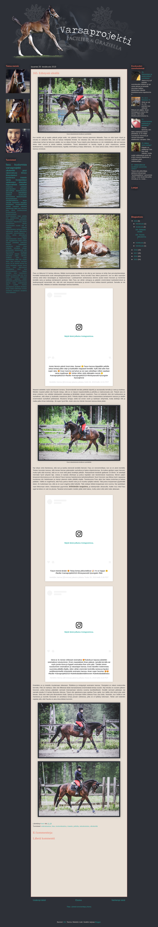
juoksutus (24, 242)
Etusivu (78, 900)
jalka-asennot (23, 267)
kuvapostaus (21, 180)
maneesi (16, 206)
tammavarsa (10, 252)
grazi (24, 170)
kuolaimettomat (11, 212)
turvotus (24, 288)
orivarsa (24, 206)
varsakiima (23, 290)
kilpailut (24, 271)
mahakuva (9, 246)
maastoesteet (10, 225)
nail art (24, 225)
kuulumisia (20, 164)
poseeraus (10, 177)
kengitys (24, 202)
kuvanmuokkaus (11, 214)
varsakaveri (16, 290)
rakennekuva (11, 173)
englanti (24, 237)
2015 (136, 259)
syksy (7, 284)
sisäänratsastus (11, 229)
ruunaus (24, 281)
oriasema (9, 187)
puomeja (15, 281)
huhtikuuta (140, 243)
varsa (8, 180)
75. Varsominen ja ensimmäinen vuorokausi (147, 75)
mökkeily (9, 248)
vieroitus (24, 255)
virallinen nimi (12, 257)
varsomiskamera (19, 233)
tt (26, 229)
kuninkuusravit (22, 210)
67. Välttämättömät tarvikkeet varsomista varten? (139, 167)
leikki (18, 275)
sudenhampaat (22, 283)
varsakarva (9, 290)
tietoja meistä (10, 288)
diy (13, 263)
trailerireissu (17, 288)
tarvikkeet (17, 286)
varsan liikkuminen (20, 231)
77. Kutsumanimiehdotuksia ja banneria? (147, 122)
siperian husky (11, 283)
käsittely (8, 275)
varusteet (9, 255)
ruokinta (24, 227)
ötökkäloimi (12, 292)
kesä (25, 269)
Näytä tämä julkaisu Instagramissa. (79, 336)
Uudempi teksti (39, 900)
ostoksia (24, 187)
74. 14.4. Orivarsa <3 (146, 99)
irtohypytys (9, 221)
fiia (26, 263)
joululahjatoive (10, 269)
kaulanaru (16, 202)
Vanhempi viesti (118, 900)
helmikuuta (140, 246)
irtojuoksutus (18, 221)
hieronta (24, 208)
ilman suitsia (22, 240)
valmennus (9, 231)
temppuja (24, 252)
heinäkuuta (140, 224)
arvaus (8, 263)
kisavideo (8, 273)
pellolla (76, 826)
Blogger (98, 922)
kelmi (19, 269)
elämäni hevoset (19, 263)
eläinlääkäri (22, 193)
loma (25, 275)
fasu (53, 826)
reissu (20, 281)
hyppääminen (13, 240)
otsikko (25, 279)
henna (25, 265)
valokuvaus (11, 182)
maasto (70, 826)
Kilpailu (24, 259)
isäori (14, 267)
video (16, 255)
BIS (20, 259)
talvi (25, 250)
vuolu (25, 257)
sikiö (15, 208)
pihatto (24, 248)
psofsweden (10, 250)
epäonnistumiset (11, 239)
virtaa (7, 292)
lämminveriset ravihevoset (19, 277)
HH (65, 922)
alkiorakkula (23, 235)
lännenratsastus (11, 216)
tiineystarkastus (11, 199)
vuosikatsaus (10, 259)
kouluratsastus (61, 826)
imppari (8, 242)
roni (7, 218)
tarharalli (9, 193)
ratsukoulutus (84, 826)
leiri (22, 275)
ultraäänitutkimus (12, 200)
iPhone (8, 267)
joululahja (16, 242)
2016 (136, 256)
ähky (17, 259)
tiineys (24, 173)
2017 (136, 253)
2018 (136, 250)
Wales (7, 261)
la (11, 275)
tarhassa (19, 229)
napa (19, 216)
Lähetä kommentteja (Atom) (81, 907)
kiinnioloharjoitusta (11, 271)
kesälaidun (10, 204)
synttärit (15, 284)
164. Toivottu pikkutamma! (140, 237)
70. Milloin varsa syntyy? (146, 144)
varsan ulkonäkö (21, 254)
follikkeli (9, 195)
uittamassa (9, 254)
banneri (8, 237)
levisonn (8, 244)
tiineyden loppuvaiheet (16, 183)
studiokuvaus (14, 218)
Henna (59, 382)
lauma (15, 275)
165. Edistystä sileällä (140, 231)
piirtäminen (9, 281)
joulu (7, 210)
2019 (136, 221)
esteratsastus (46, 826)
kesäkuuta (140, 227)
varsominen (23, 220)
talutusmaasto (22, 197)
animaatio (17, 261)
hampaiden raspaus (16, 265)
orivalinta (17, 248)
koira (15, 273)
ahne (12, 261)
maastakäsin (22, 244)
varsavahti (9, 233)
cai (11, 263)
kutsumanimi (23, 273)
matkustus (9, 279)
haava (7, 265)
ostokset (23, 184)
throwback (24, 286)
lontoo (7, 277)
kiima (13, 210)
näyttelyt (8, 227)
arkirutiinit (24, 261)
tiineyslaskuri (11, 175)
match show (21, 246)
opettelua (17, 279)
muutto (18, 225)
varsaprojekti (13, 167)
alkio (19, 208)
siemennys (10, 208)
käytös (24, 223)
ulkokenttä (94, 826)
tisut (24, 229)
